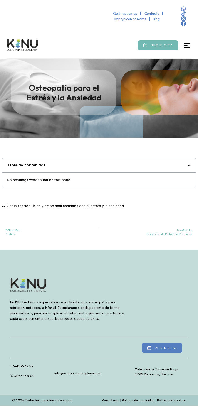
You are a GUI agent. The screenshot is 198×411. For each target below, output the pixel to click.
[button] (189, 165)
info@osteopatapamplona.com (77, 373)
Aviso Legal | (112, 400)
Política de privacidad (138, 400)
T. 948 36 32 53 (21, 366)
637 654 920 (22, 376)
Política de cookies (171, 400)
